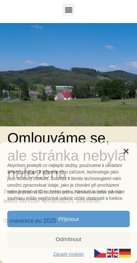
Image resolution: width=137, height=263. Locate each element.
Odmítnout (68, 239)
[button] (126, 151)
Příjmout (68, 219)
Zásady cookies (68, 254)
